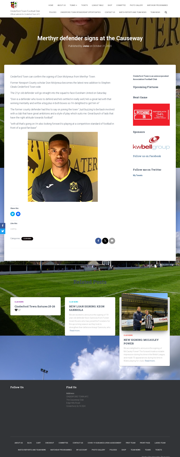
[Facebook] (2, 226)
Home (51, 5)
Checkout (49, 443)
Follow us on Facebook (147, 156)
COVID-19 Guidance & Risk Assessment (104, 443)
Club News (27, 238)
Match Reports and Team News (132, 12)
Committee (121, 5)
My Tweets (138, 175)
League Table (97, 5)
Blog (29, 443)
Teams (73, 5)
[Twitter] (2, 231)
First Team (130, 443)
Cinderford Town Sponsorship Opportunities (80, 12)
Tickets (84, 5)
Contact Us (110, 12)
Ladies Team (160, 443)
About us (61, 5)
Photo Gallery (136, 5)
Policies (52, 12)
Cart (38, 443)
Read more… (75, 330)
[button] (63, 167)
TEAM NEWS (155, 12)
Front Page (145, 443)
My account (81, 450)
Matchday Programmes (157, 5)
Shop (110, 5)
